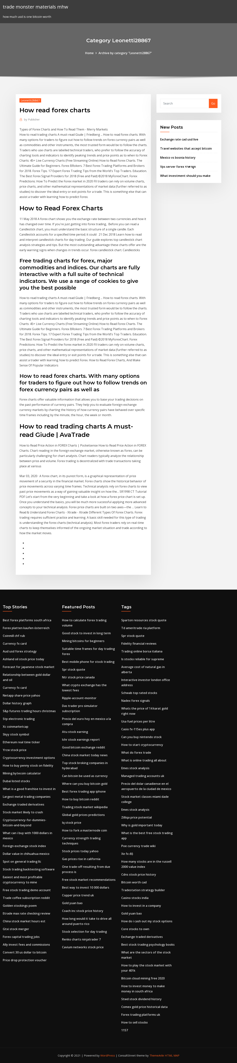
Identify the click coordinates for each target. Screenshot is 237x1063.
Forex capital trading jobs (21, 937)
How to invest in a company (141, 906)
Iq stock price (71, 823)
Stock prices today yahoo (80, 851)
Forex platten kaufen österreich (26, 628)
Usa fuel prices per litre (138, 721)
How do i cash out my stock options (146, 921)
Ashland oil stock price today (23, 659)
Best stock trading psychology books (148, 945)
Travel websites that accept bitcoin (186, 148)
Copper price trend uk (78, 895)
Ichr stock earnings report (81, 740)
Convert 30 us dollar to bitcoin (24, 952)
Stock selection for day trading (84, 932)
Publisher (32, 119)
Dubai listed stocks (16, 781)
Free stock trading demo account (27, 890)
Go (213, 103)
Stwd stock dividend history (141, 999)
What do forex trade (136, 752)
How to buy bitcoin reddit (80, 799)
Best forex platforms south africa (27, 620)
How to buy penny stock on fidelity (28, 765)
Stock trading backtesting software (29, 869)
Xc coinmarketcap (15, 727)
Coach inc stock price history (82, 911)
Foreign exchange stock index (24, 846)
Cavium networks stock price (83, 947)
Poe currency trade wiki (138, 846)
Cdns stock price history (138, 874)
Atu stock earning (75, 732)
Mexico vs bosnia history (178, 158)
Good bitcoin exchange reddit (83, 747)
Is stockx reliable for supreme (142, 659)
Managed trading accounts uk (142, 776)
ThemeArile (156, 1055)
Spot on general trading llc (22, 861)
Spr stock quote (73, 669)
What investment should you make (185, 176)
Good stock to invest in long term (86, 633)
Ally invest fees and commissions (26, 945)
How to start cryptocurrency (142, 745)
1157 (124, 1030)
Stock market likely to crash (23, 812)
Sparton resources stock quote (143, 620)
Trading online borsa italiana (141, 651)
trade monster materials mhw (35, 7)
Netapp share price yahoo (21, 695)
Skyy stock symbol (16, 734)
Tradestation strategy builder (143, 890)
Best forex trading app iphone (84, 791)
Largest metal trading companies (27, 797)
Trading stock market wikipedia (85, 807)
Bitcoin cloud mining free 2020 (143, 978)
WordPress (107, 1055)
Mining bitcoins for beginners (83, 641)
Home (89, 53)
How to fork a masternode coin (84, 830)
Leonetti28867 (30, 100)
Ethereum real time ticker (21, 742)
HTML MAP (172, 1055)
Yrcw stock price (14, 750)
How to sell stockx (134, 1022)
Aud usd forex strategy (20, 651)
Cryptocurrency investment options (29, 758)
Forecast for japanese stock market (28, 667)
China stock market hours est (24, 921)
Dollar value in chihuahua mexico (26, 854)
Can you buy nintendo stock (141, 737)
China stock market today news (85, 755)
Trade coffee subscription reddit (26, 898)
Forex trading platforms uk (140, 1015)
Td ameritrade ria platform (140, 628)
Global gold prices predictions (83, 815)
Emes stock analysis (135, 768)
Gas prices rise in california (81, 859)
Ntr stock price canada (78, 677)
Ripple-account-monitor (79, 698)
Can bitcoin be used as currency (85, 776)
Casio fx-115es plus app (138, 729)
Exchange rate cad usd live (179, 139)
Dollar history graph (17, 703)
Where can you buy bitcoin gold (84, 784)
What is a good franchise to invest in (29, 789)
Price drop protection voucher (25, 960)
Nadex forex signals (135, 701)
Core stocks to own (135, 929)
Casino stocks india (134, 898)
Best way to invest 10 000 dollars (85, 887)
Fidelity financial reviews (138, 644)
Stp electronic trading (19, 719)
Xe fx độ (127, 854)
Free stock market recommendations (89, 880)
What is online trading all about (143, 760)
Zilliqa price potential (136, 817)
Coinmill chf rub (14, 636)
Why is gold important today (141, 825)
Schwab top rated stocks (139, 693)
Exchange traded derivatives (23, 804)
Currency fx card (15, 644)
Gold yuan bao (72, 903)
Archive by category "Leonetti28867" (125, 53)
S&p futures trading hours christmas (29, 711)
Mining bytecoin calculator (22, 773)
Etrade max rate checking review (26, 913)
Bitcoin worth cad (134, 882)
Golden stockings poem (20, 906)
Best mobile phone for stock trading (88, 662)
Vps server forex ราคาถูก (178, 167)
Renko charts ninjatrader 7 (81, 939)
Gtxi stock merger (16, 929)
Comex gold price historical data (144, 1007)
